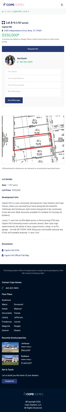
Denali (4, 309)
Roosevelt (18, 304)
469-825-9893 (25, 62)
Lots (8, 11)
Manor (4, 304)
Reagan (17, 326)
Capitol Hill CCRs (10, 250)
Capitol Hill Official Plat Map (15, 255)
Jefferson (18, 317)
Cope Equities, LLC (33, 405)
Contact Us (9, 381)
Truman (17, 313)
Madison (18, 309)
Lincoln (17, 322)
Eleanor (17, 330)
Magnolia (6, 326)
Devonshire (7, 313)
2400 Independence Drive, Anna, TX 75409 (23, 30)
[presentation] (5, 140)
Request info (33, 49)
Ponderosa (7, 322)
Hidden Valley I (26, 347)
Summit (5, 330)
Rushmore (6, 300)
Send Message (14, 100)
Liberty (5, 317)
